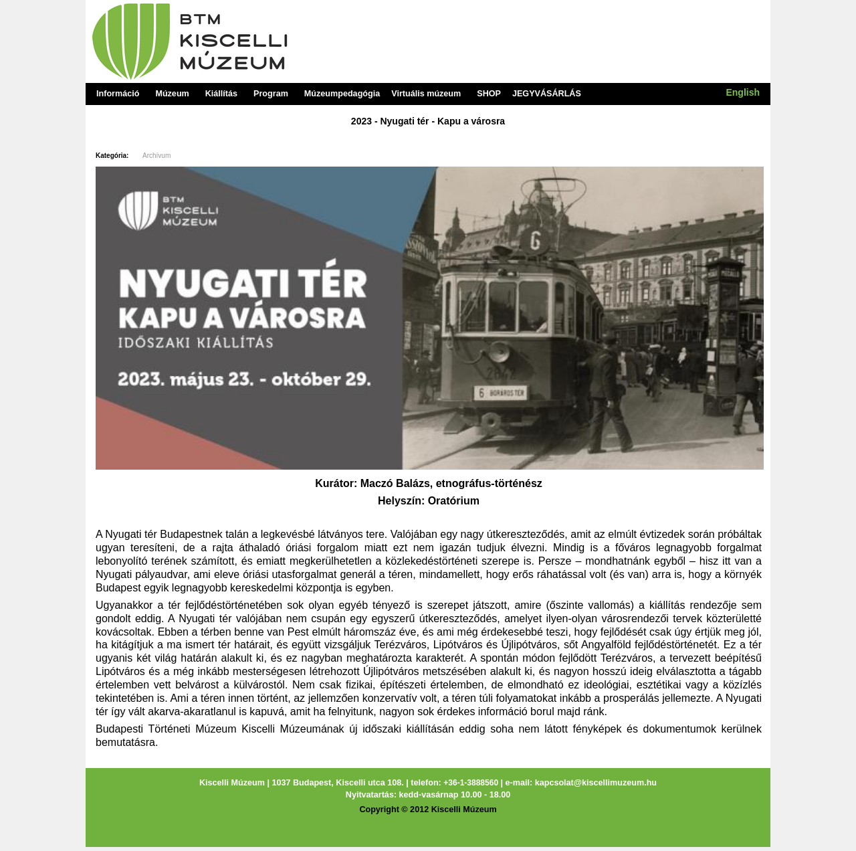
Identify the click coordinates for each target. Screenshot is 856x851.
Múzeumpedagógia (342, 93)
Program (270, 93)
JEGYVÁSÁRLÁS (546, 93)
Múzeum (172, 93)
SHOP (489, 93)
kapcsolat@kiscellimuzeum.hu (596, 782)
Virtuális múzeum (426, 93)
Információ (117, 93)
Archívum (156, 155)
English (743, 92)
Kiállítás (221, 93)
